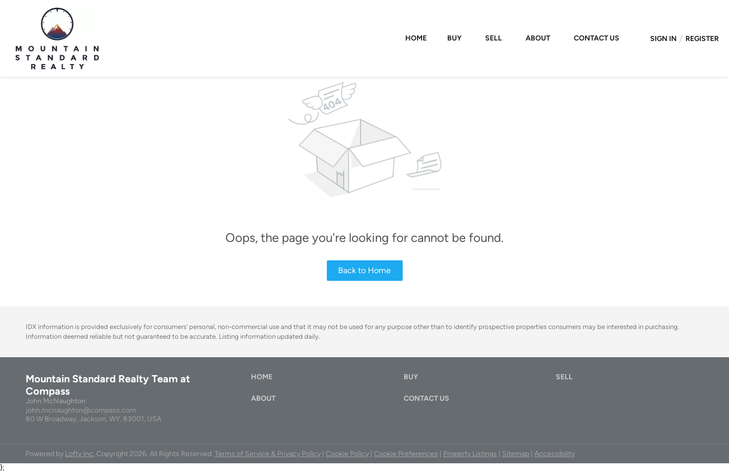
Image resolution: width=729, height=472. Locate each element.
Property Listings (470, 453)
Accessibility (554, 453)
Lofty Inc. (80, 453)
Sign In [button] (663, 38)
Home (416, 38)
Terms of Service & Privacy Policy (268, 453)
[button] (264, 379)
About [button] (538, 38)
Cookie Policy (347, 453)
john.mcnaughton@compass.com (81, 410)
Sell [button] (493, 38)
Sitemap (515, 453)
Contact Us (596, 38)
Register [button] (702, 38)
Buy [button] (454, 38)
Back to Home (364, 270)
